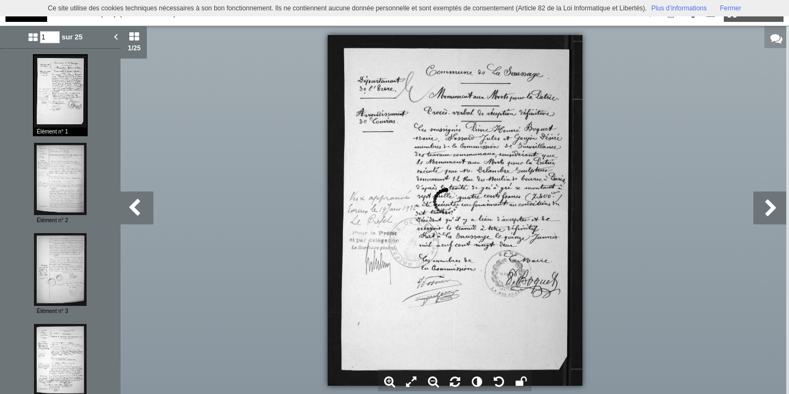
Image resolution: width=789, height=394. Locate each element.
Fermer (730, 8)
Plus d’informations (679, 8)
